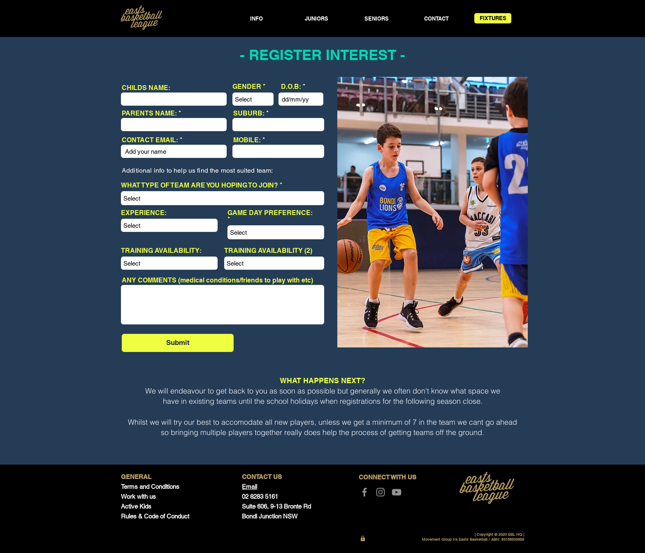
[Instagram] (380, 492)
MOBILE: (247, 140)
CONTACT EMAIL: (150, 140)
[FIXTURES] (492, 18)
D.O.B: (291, 86)
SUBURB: (248, 113)
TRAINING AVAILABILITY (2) (268, 251)
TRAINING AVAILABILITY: (161, 251)
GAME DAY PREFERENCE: (270, 213)
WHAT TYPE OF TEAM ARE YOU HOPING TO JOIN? (199, 185)
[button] (256, 19)
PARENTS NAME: (149, 113)
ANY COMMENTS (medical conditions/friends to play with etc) (217, 280)
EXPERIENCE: (144, 213)
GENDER (246, 86)
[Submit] (178, 343)
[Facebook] (364, 492)
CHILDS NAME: (146, 88)
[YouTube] (396, 492)
